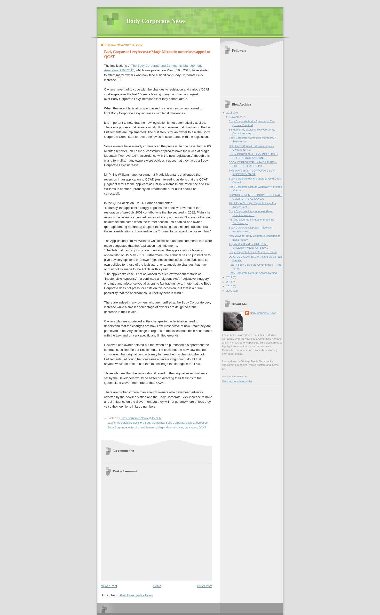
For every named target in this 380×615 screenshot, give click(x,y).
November (236, 116)
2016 (229, 112)
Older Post (204, 586)
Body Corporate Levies (180, 422)
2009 (229, 290)
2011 (229, 281)
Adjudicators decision (130, 422)
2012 (229, 277)
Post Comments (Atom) (136, 595)
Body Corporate (154, 422)
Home (157, 586)
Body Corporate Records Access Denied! (253, 272)
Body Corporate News (156, 21)
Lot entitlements (146, 427)
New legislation (188, 427)
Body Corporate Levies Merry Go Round (253, 252)
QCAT (202, 427)
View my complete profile (237, 381)
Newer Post (109, 586)
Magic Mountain (167, 427)
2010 (229, 286)
